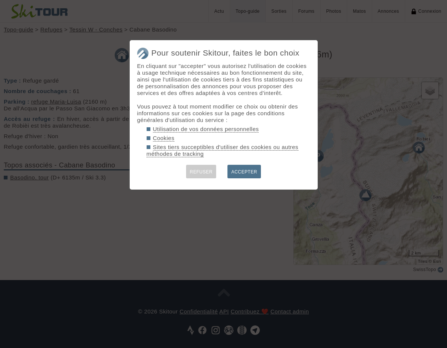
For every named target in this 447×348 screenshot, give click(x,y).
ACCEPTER (244, 172)
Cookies (163, 138)
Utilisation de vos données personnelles (206, 129)
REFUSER (201, 172)
